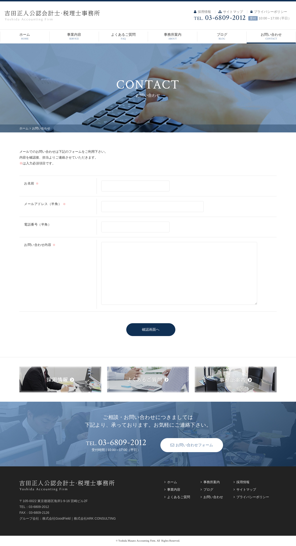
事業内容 (74, 36)
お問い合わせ (271, 36)
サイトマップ (230, 12)
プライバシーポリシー (268, 12)
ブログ (221, 36)
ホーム (24, 36)
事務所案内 (172, 36)
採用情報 (202, 12)
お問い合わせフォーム (185, 445)
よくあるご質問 (123, 36)
